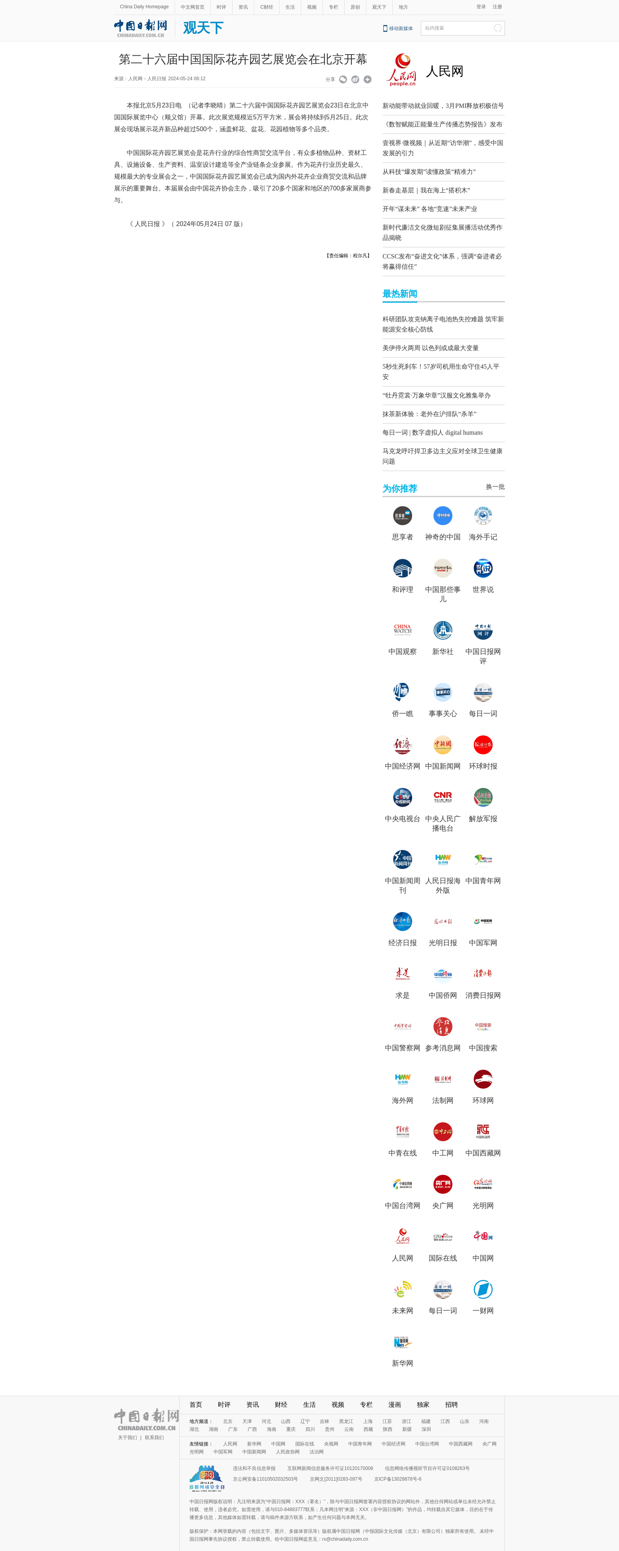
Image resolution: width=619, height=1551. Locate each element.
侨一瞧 (402, 702)
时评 (221, 7)
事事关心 (443, 702)
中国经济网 (402, 754)
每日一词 (483, 702)
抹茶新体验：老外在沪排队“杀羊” (429, 404)
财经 (281, 1392)
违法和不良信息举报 (254, 1456)
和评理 (402, 578)
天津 (247, 1409)
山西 (286, 1409)
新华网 (402, 1351)
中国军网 (483, 931)
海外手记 (483, 525)
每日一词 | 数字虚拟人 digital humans (433, 422)
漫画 (394, 1392)
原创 (355, 7)
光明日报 (443, 931)
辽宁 (305, 1409)
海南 (271, 1417)
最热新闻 (400, 288)
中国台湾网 (402, 1194)
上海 (368, 1409)
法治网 (317, 1440)
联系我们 (154, 1426)
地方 (403, 7)
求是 (403, 984)
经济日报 (402, 931)
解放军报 (483, 807)
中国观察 (402, 640)
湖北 (194, 1417)
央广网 (443, 1194)
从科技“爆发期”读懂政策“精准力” (429, 169)
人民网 (445, 71)
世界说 (483, 578)
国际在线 (443, 1246)
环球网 (483, 1089)
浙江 (406, 1409)
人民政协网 (288, 1440)
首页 (195, 1392)
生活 (290, 7)
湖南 (213, 1417)
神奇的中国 (443, 525)
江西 (445, 1409)
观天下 (379, 7)
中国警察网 (402, 1036)
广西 (252, 1417)
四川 (310, 1417)
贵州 (329, 1417)
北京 (228, 1409)
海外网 (402, 1089)
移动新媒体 (401, 28)
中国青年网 (483, 869)
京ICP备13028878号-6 (398, 1467)
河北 (266, 1409)
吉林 (324, 1409)
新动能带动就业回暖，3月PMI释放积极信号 (443, 105)
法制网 (443, 1089)
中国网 (483, 1246)
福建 (426, 1409)
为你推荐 (400, 477)
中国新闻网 (443, 754)
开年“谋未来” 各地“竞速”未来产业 (430, 207)
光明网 (483, 1194)
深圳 (426, 1417)
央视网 (331, 1432)
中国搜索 (483, 1036)
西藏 (368, 1417)
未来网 (402, 1299)
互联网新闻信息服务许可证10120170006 (330, 1456)
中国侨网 (443, 984)
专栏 (333, 7)
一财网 (483, 1299)
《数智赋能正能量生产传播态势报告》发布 (443, 124)
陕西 (387, 1417)
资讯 (243, 7)
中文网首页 (192, 7)
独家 (423, 1392)
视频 (312, 7)
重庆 (291, 1417)
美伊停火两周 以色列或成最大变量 (431, 340)
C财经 (266, 7)
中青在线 (402, 1141)
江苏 (387, 1409)
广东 (233, 1417)
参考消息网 (443, 1036)
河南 (484, 1409)
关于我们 (127, 1426)
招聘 (451, 1392)
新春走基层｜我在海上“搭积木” (426, 188)
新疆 (407, 1417)
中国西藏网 (483, 1141)
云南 (349, 1417)
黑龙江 (346, 1409)
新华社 (443, 640)
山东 (464, 1409)
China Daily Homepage (144, 6)
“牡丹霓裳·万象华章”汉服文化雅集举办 (437, 385)
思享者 (402, 525)
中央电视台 (402, 807)
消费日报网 (483, 984)
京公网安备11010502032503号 (265, 1467)
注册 (497, 6)
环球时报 (483, 754)
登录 (481, 6)
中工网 (443, 1141)
